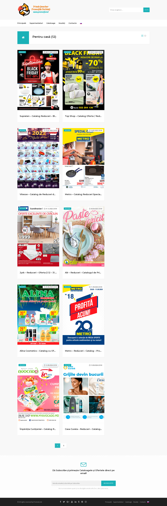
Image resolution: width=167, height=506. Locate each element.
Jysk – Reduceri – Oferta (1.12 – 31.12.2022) (42, 272)
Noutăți (62, 23)
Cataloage (50, 23)
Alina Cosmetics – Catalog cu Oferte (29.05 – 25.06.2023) (50, 351)
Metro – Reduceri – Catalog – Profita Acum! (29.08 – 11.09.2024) (98, 351)
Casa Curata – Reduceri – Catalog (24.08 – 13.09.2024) (93, 429)
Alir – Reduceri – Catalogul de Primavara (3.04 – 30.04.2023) (96, 272)
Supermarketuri (36, 23)
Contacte (73, 23)
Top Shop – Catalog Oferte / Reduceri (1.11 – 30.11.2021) (94, 116)
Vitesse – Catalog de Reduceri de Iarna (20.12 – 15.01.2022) (51, 194)
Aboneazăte (108, 483)
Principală (21, 23)
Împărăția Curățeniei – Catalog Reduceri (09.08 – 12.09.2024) (52, 429)
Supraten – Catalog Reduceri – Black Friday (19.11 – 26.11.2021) (52, 116)
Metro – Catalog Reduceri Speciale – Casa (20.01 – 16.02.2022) (98, 194)
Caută (147, 10)
